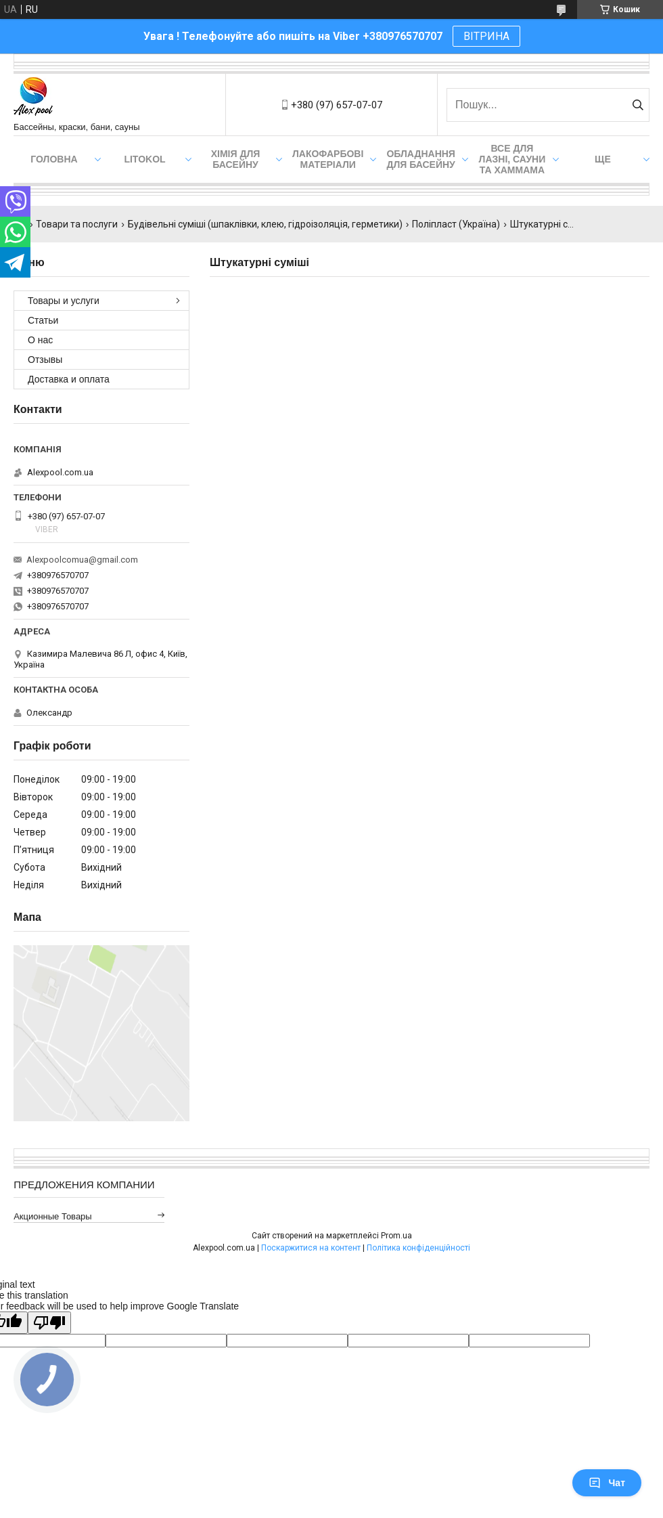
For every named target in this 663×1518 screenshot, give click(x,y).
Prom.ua (396, 1235)
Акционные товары (53, 1216)
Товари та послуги (77, 224)
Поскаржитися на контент (311, 1248)
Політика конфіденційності (418, 1248)
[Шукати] (637, 105)
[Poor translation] (49, 1322)
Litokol (144, 159)
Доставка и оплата (69, 379)
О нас (40, 339)
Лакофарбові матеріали (327, 159)
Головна (53, 159)
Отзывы (45, 359)
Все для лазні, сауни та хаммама (512, 159)
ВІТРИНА (486, 36)
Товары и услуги (63, 300)
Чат (607, 1483)
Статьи (43, 320)
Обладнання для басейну (420, 159)
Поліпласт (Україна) (456, 224)
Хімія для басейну (235, 159)
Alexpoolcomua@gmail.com (82, 560)
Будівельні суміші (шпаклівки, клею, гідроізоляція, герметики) (265, 224)
